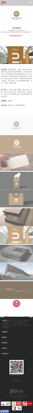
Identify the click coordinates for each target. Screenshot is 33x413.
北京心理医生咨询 (15, 325)
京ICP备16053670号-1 (16, 398)
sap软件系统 (15, 322)
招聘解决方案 (23, 322)
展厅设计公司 (12, 320)
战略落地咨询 (6, 325)
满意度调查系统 (6, 322)
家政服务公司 (6, 327)
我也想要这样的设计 (15, 35)
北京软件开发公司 (26, 325)
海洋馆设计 (27, 320)
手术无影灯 (20, 320)
